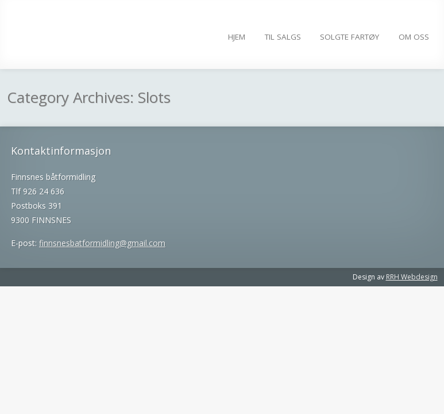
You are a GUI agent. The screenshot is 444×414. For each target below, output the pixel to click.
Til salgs (283, 37)
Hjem (236, 37)
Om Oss (414, 37)
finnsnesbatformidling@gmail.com (102, 242)
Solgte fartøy (349, 37)
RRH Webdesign (412, 277)
